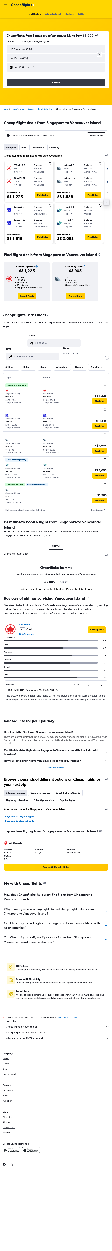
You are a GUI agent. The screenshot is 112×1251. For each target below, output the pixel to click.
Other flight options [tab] (44, 800)
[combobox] (13, 41)
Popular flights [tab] (67, 800)
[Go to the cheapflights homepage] (23, 5)
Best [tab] (23, 147)
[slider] (107, 358)
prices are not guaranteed (68, 1017)
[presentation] (96, 35)
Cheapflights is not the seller (57, 1027)
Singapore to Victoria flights (19, 821)
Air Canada (25, 624)
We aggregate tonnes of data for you (57, 1032)
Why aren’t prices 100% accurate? (57, 1038)
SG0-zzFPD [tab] (49, 581)
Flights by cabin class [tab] (17, 800)
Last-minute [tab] (38, 147)
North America (18, 109)
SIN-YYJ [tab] (56, 546)
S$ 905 (88, 35)
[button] (5, 5)
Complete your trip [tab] (40, 793)
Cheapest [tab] (11, 147)
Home (5, 109)
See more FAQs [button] (56, 767)
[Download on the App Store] (31, 1150)
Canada (31, 109)
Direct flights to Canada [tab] (68, 793)
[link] (27, 296)
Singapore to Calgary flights (19, 816)
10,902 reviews (27, 634)
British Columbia (45, 109)
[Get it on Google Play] (11, 1150)
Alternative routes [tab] (15, 793)
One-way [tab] (54, 147)
